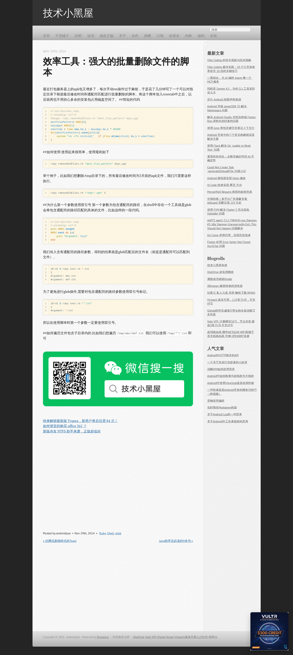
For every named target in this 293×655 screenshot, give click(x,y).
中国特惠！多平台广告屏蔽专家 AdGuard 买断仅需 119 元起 (227, 201)
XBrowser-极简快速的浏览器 (225, 286)
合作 (135, 35)
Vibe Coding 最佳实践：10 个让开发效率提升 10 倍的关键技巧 (231, 69)
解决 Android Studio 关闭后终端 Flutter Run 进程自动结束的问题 (231, 119)
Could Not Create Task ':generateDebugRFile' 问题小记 (226, 169)
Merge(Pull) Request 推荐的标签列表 (229, 192)
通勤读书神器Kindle (219, 279)
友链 (213, 35)
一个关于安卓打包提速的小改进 (227, 362)
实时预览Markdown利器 (222, 407)
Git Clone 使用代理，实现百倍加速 (229, 235)
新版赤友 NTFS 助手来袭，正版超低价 (72, 431)
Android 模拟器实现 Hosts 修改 (226, 178)
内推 (188, 35)
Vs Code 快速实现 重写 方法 (224, 185)
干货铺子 (62, 35)
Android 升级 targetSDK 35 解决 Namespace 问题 (227, 108)
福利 (201, 35)
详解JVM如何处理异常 (221, 369)
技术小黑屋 (68, 12)
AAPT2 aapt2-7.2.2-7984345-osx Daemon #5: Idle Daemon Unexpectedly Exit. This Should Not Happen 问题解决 (232, 224)
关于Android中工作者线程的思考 (227, 421)
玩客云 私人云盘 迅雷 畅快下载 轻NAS (231, 293)
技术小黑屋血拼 (217, 265)
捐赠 (147, 35)
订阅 (160, 35)
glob (118, 533)
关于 (122, 35)
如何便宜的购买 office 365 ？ (65, 426)
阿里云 (213, 637)
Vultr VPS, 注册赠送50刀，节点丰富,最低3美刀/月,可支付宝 (231, 323)
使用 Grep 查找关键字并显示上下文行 (230, 128)
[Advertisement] (118, 479)
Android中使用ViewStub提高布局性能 (230, 383)
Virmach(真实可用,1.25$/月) (191, 637)
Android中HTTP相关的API (223, 355)
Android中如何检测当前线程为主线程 (230, 376)
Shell (110, 533)
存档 (78, 35)
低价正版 (107, 35)
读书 (90, 35)
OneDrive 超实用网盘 (220, 272)
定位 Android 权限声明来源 (224, 99)
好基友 (174, 35)
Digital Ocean (165, 637)
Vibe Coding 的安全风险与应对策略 (229, 60)
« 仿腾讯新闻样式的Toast (59, 541)
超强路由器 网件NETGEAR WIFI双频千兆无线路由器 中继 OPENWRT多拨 (230, 334)
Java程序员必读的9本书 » (176, 541)
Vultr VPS (150, 637)
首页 (46, 35)
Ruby (102, 533)
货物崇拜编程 (215, 400)
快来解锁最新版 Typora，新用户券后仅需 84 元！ (80, 420)
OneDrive (139, 637)
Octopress (103, 637)
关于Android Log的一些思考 (224, 414)
